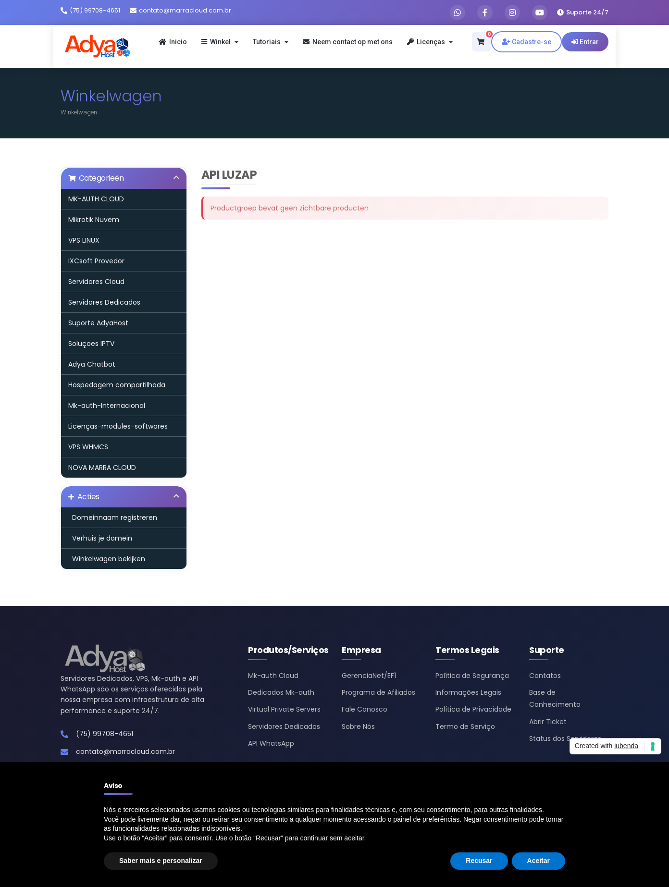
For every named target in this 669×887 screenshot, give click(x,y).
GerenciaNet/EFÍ (369, 675)
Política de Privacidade (473, 709)
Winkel (219, 42)
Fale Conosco (364, 709)
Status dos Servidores (565, 738)
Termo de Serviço (465, 726)
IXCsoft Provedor (96, 261)
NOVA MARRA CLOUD (102, 467)
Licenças (430, 42)
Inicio (173, 42)
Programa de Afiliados (378, 692)
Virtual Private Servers (284, 709)
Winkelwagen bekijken (106, 559)
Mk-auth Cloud (273, 675)
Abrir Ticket (548, 722)
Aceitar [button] (538, 860)
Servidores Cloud (96, 281)
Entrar (585, 42)
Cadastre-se (526, 42)
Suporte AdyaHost (98, 323)
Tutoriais (270, 42)
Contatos (545, 675)
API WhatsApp (271, 743)
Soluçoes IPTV (91, 343)
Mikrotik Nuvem (93, 219)
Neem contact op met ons (348, 42)
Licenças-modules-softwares (118, 426)
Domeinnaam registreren (112, 517)
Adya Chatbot (91, 364)
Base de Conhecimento (555, 698)
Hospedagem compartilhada (116, 385)
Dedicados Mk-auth (281, 692)
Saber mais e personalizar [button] (160, 860)
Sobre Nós (358, 726)
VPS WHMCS (88, 447)
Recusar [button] (479, 860)
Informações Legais (468, 692)
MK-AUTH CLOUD (96, 199)
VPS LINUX (83, 240)
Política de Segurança (472, 675)
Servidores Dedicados (104, 302)
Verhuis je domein (100, 538)
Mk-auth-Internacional (106, 405)
